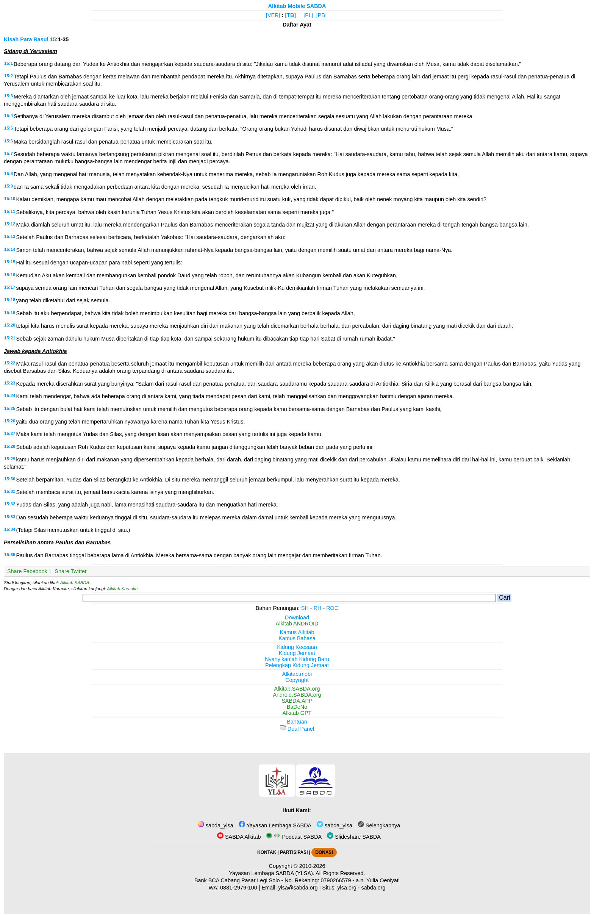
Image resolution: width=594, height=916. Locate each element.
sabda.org (373, 888)
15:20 (9, 325)
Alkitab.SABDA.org (297, 689)
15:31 (9, 491)
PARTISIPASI (294, 852)
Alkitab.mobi (297, 674)
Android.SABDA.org (297, 695)
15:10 (9, 198)
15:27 (9, 433)
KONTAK (266, 852)
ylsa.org (346, 888)
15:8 (8, 173)
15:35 (9, 554)
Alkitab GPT (297, 713)
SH (305, 608)
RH (318, 608)
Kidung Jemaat (297, 653)
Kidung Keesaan (297, 647)
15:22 (9, 363)
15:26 (9, 421)
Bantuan (297, 722)
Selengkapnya (379, 825)
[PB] (321, 15)
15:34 (9, 529)
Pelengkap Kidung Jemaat (297, 665)
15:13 (9, 236)
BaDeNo (297, 707)
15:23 (9, 383)
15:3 (8, 96)
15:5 (8, 128)
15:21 (9, 338)
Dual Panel (297, 729)
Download (297, 617)
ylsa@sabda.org (297, 888)
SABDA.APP (297, 701)
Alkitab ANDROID (297, 624)
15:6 (8, 141)
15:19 (9, 312)
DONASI (324, 852)
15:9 (8, 186)
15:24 (9, 395)
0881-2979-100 (238, 888)
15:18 (9, 299)
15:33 (9, 516)
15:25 (9, 408)
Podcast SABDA (294, 837)
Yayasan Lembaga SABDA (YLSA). (271, 873)
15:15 (9, 261)
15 (53, 39)
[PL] (308, 15)
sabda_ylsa (215, 825)
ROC (332, 608)
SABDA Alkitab (239, 837)
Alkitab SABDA (74, 582)
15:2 (8, 75)
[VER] (273, 15)
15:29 (9, 458)
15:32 (9, 504)
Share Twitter (71, 571)
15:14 (9, 249)
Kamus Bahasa (297, 638)
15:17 (9, 287)
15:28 (9, 446)
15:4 (8, 115)
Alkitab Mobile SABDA (297, 6)
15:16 (9, 274)
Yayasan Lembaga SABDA (275, 825)
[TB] (290, 15)
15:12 (9, 224)
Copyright (297, 680)
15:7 (8, 153)
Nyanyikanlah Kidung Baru (297, 659)
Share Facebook (27, 571)
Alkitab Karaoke (122, 588)
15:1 (8, 63)
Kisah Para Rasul (26, 39)
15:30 (9, 479)
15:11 (9, 211)
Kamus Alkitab (297, 632)
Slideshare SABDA (354, 837)
